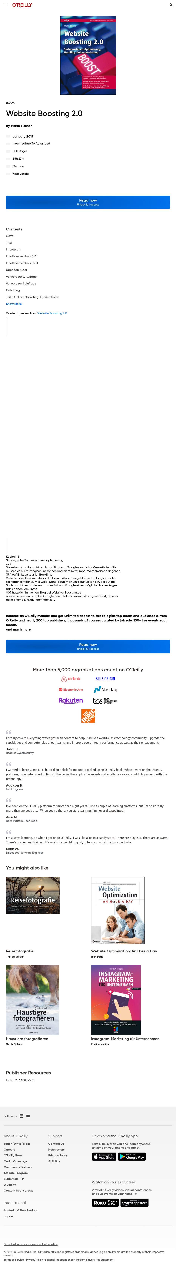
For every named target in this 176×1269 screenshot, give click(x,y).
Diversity (10, 1185)
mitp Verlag (21, 173)
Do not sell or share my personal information (31, 1244)
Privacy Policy (58, 1155)
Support (55, 1136)
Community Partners (18, 1167)
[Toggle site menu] (4, 4)
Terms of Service (14, 1259)
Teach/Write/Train (17, 1144)
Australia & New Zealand (21, 1210)
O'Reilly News (13, 1155)
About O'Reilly (16, 1136)
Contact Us (56, 1144)
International (15, 1202)
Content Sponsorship (18, 1190)
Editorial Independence (59, 1259)
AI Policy (54, 1161)
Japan (8, 1216)
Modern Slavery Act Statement (94, 1259)
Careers (9, 1150)
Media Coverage (15, 1161)
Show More (14, 303)
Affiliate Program (16, 1173)
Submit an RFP (14, 1179)
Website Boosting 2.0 (52, 313)
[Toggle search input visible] (171, 4)
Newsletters (56, 1150)
